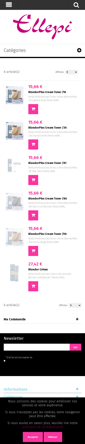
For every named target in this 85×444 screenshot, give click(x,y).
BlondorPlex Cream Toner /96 (47, 234)
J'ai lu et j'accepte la (36, 357)
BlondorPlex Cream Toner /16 (47, 92)
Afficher (59, 72)
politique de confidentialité (42, 427)
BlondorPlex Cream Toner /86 (47, 198)
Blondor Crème (38, 269)
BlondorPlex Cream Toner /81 (47, 163)
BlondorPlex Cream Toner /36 (47, 127)
